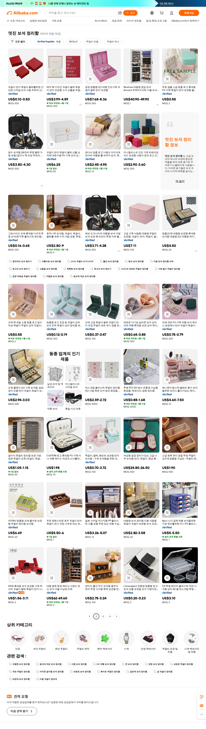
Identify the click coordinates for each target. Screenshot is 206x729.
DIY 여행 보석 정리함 (104, 664)
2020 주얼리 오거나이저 (80, 261)
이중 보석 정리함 (77, 664)
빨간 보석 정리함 (109, 261)
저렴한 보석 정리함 (53, 276)
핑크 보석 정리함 (134, 261)
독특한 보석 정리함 (73, 269)
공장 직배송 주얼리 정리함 (22, 276)
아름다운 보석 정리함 (49, 261)
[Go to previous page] (89, 616)
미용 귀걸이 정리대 (46, 679)
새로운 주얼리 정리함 (181, 664)
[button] (120, 13)
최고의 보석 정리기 (19, 269)
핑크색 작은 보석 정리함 (82, 276)
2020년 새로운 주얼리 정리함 (133, 269)
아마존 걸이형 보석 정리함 (50, 671)
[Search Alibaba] (82, 13)
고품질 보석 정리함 (46, 269)
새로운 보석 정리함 (80, 671)
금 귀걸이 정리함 (163, 671)
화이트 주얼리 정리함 (108, 671)
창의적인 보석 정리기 (20, 261)
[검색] (130, 13)
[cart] (162, 13)
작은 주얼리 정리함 (19, 671)
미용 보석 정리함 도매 (161, 261)
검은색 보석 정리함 (136, 671)
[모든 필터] (18, 41)
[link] (201, 696)
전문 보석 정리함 (154, 664)
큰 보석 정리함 (130, 664)
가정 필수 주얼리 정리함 (167, 269)
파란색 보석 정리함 (19, 679)
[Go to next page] (117, 616)
